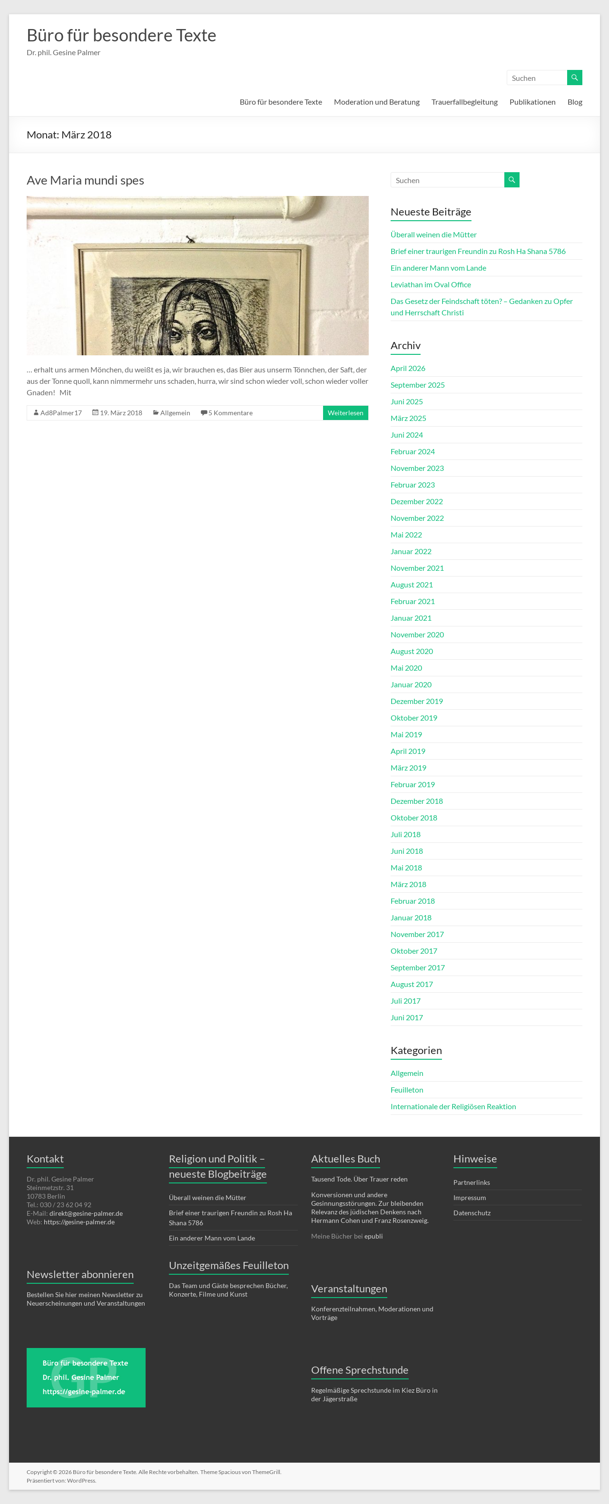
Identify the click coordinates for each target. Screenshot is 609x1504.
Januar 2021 (411, 617)
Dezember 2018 (417, 800)
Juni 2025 (407, 401)
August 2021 (412, 584)
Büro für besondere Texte (121, 34)
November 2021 (417, 567)
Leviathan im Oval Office (431, 284)
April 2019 (408, 750)
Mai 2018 (406, 867)
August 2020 (412, 650)
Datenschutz (472, 1213)
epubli (373, 1236)
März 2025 (408, 417)
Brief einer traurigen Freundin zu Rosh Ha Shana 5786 (478, 250)
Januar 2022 (411, 551)
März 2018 (408, 884)
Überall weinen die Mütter (434, 234)
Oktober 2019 (414, 717)
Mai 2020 (406, 667)
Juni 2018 (407, 850)
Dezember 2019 (417, 700)
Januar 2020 (411, 684)
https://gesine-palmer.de (79, 1222)
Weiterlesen (345, 413)
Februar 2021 (413, 601)
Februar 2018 (413, 900)
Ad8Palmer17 (61, 413)
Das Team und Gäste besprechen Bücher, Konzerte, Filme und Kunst (228, 1289)
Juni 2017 (407, 1017)
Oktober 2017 (414, 950)
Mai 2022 (406, 534)
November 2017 (417, 933)
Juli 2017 (406, 1000)
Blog (575, 101)
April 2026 (408, 367)
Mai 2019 (406, 734)
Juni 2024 (407, 434)
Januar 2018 (411, 917)
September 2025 (418, 384)
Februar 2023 (413, 484)
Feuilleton (407, 1089)
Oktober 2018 (414, 817)
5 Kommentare (230, 413)
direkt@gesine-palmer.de (86, 1213)
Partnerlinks (471, 1182)
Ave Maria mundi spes (85, 179)
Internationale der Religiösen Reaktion (453, 1106)
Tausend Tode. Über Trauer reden (359, 1179)
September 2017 (418, 967)
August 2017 (412, 983)
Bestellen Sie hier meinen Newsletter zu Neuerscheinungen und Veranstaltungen (86, 1298)
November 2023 (417, 467)
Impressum (469, 1197)
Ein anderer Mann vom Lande (438, 267)
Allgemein (175, 413)
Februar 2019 (413, 784)
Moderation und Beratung (377, 101)
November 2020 (417, 634)
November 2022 (417, 517)
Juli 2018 (406, 834)
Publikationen (533, 101)
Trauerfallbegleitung (465, 101)
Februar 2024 (413, 451)
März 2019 (408, 767)
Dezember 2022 (417, 501)
